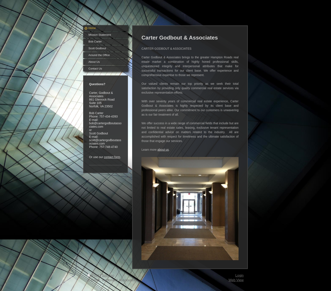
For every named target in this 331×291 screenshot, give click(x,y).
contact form (112, 157)
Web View (236, 280)
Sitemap (108, 275)
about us (163, 149)
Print (93, 275)
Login (239, 275)
